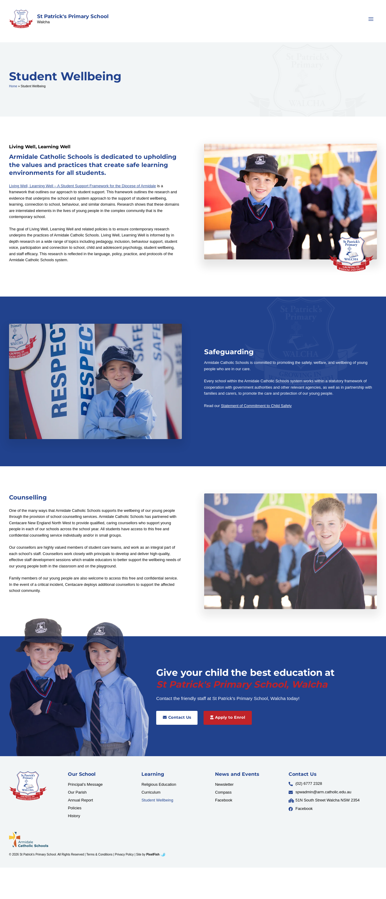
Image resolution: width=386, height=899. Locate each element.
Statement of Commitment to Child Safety (256, 405)
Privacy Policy (124, 854)
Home (13, 86)
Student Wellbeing (157, 800)
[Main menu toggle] (371, 19)
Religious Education (158, 784)
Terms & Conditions (99, 854)
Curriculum (150, 792)
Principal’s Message (85, 784)
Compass (223, 792)
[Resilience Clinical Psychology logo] (28, 785)
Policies (74, 808)
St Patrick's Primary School (73, 16)
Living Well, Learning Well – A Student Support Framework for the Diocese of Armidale (82, 186)
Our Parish (77, 792)
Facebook (223, 800)
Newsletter (224, 784)
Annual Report (80, 800)
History (74, 816)
